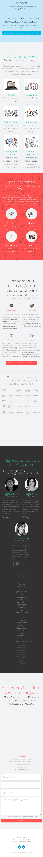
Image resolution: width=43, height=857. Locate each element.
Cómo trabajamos (21, 6)
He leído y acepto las (22, 816)
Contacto (24, 9)
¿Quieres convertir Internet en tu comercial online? (21, 33)
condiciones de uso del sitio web (28, 816)
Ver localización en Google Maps (22, 764)
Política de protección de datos (21, 839)
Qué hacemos (11, 6)
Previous (1, 26)
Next (42, 26)
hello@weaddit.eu (22, 769)
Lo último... (32, 9)
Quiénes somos (31, 6)
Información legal (21, 837)
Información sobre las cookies (21, 841)
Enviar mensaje (21, 820)
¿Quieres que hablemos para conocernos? (21, 362)
